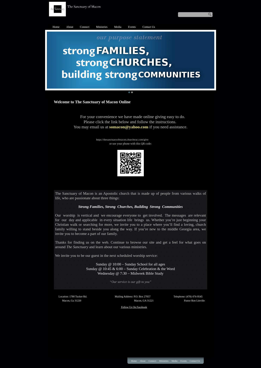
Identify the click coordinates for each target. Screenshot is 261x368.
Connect (84, 26)
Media (117, 26)
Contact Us (148, 26)
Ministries (102, 26)
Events (132, 26)
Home (56, 26)
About (69, 26)
